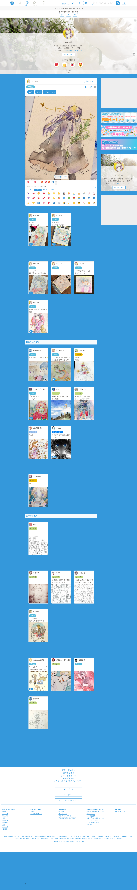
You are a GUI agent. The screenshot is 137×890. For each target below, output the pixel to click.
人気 (37, 190)
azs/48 (68, 42)
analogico (72, 841)
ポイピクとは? (35, 812)
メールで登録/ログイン (68, 800)
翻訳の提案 (11, 809)
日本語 (4, 829)
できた (30, 87)
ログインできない (92, 820)
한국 (3, 818)
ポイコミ (89, 825)
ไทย (3, 825)
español (5, 814)
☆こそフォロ (68, 54)
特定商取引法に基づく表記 (67, 818)
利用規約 (61, 812)
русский (5, 827)
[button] (25, 883)
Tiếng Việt (5, 816)
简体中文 (5, 820)
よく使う (29, 190)
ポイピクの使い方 (36, 814)
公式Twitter (91, 814)
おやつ (45, 190)
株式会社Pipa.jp (120, 812)
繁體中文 (5, 822)
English (4, 812)
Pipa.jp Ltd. (80, 841)
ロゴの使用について (93, 822)
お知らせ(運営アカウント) (95, 812)
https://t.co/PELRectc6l (73, 50)
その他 (52, 190)
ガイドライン (63, 814)
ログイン (68, 789)
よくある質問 (91, 816)
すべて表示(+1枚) (61, 177)
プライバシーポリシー (66, 816)
